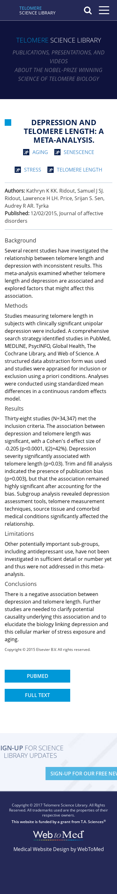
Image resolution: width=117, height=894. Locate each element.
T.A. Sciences (92, 821)
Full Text (37, 695)
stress (32, 169)
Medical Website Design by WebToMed (58, 849)
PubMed (37, 676)
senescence (79, 152)
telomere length (79, 169)
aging (40, 152)
